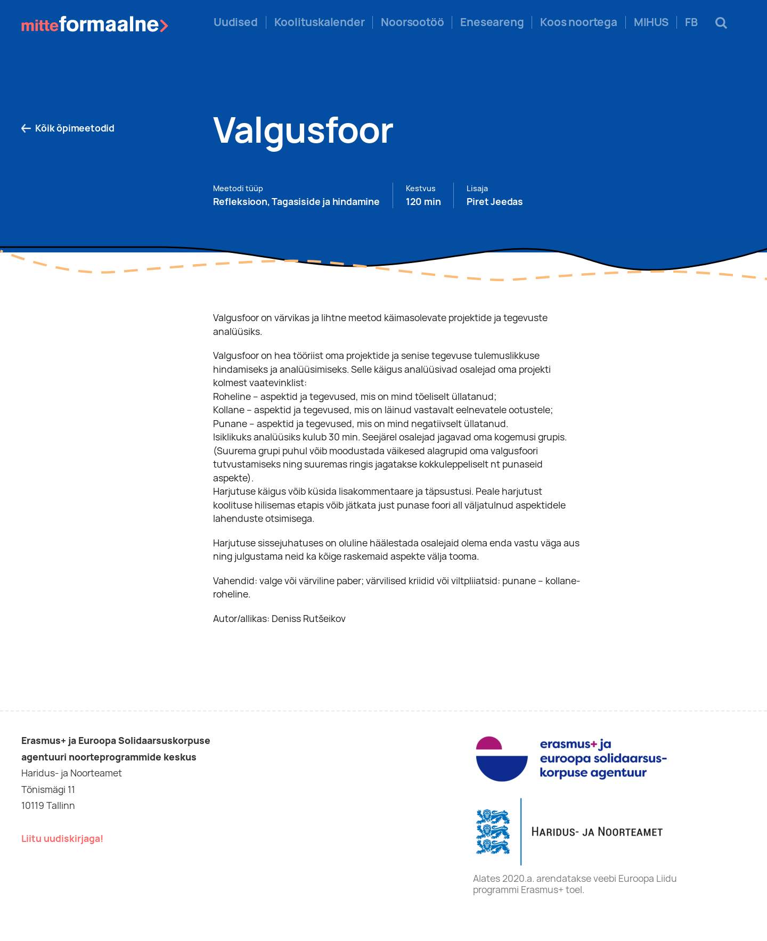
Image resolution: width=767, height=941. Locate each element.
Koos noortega (578, 22)
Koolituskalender (319, 22)
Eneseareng (492, 22)
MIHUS (651, 22)
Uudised (236, 22)
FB (691, 22)
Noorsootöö (412, 22)
